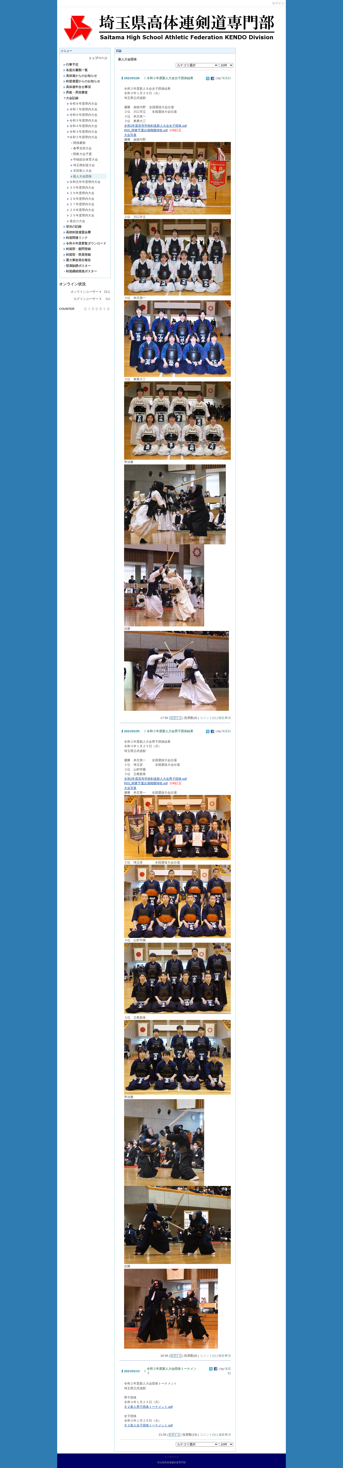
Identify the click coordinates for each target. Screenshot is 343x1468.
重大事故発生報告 (77, 260)
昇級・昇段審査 (75, 92)
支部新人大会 (81, 170)
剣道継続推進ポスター (80, 271)
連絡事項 (224, 1434)
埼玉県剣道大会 (83, 165)
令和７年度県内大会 (82, 109)
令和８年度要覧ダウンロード (84, 243)
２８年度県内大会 (80, 198)
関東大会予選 (81, 154)
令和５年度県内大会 (82, 120)
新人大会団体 (81, 176)
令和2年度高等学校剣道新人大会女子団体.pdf (155, 125)
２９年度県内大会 (80, 193)
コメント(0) (208, 718)
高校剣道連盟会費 (77, 232)
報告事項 (224, 718)
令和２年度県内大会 (82, 137)
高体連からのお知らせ (80, 76)
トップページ (98, 58)
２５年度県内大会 (80, 215)
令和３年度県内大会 (82, 131)
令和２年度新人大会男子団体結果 (170, 731)
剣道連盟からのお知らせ (81, 81)
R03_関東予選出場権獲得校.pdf (146, 130)
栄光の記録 (72, 226)
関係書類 (78, 143)
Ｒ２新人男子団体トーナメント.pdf (148, 1407)
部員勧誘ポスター (77, 266)
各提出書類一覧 (75, 70)
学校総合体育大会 (84, 159)
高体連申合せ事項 (77, 87)
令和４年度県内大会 (82, 126)
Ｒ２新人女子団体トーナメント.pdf (148, 1425)
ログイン (278, 3)
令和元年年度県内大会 (84, 182)
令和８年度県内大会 (82, 103)
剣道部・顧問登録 (77, 249)
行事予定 (70, 64)
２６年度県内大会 (80, 210)
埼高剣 (226, 78)
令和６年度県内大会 (82, 115)
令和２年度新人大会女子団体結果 (170, 78)
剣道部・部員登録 (77, 254)
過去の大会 (76, 221)
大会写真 (130, 135)
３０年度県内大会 (80, 187)
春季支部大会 (81, 148)
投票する (176, 718)
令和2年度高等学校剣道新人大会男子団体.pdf (155, 778)
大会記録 (70, 98)
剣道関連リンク (75, 237)
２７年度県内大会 (80, 204)
